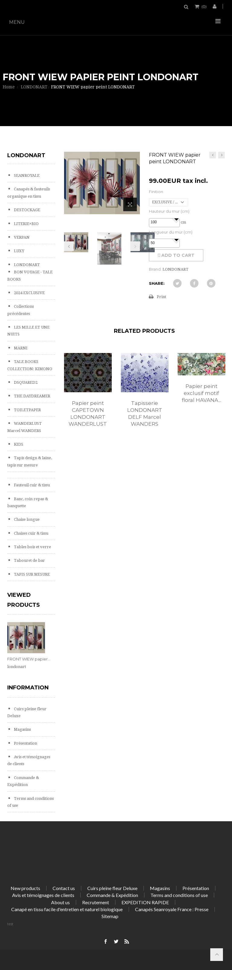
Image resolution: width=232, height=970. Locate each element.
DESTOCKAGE (26, 210)
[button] (176, 219)
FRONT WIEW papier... (28, 659)
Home (9, 87)
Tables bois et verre (32, 547)
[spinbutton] (164, 222)
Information (28, 687)
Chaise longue (26, 519)
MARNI (20, 348)
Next (135, 246)
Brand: (155, 269)
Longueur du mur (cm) (170, 232)
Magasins (22, 729)
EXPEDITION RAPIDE (145, 902)
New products (25, 888)
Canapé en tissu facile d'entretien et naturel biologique (67, 909)
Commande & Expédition (112, 895)
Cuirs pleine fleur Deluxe (112, 888)
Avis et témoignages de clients (43, 895)
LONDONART (26, 264)
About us (60, 902)
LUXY (18, 251)
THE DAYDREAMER (31, 396)
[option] (88, 396)
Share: (157, 283)
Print (161, 296)
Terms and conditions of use (179, 895)
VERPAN (21, 237)
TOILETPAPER (27, 410)
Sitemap (110, 916)
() (204, 6)
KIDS (18, 444)
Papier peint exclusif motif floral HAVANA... (201, 393)
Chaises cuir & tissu (30, 533)
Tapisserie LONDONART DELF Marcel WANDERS (144, 413)
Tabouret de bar (29, 560)
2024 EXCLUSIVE (29, 293)
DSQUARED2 (25, 382)
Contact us (64, 888)
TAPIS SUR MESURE (31, 574)
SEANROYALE (26, 175)
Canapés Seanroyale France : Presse (171, 909)
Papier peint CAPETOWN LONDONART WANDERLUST (88, 413)
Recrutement (95, 902)
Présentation (25, 743)
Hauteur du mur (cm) (169, 211)
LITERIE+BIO (26, 223)
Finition (156, 191)
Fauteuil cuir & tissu (31, 485)
